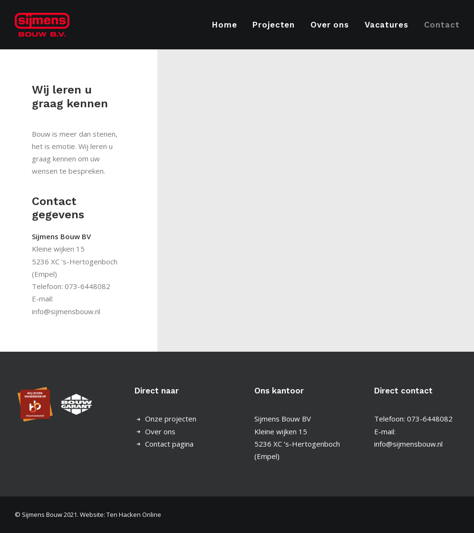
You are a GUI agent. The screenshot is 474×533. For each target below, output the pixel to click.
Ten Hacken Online (133, 514)
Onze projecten (170, 418)
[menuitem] (227, 24)
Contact (442, 24)
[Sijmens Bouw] (42, 25)
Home (224, 24)
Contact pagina (169, 444)
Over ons (329, 24)
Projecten (273, 24)
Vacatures (386, 24)
